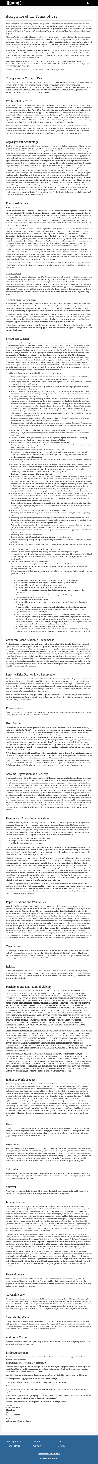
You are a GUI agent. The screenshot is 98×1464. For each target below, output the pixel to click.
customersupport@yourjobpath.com (18, 1421)
